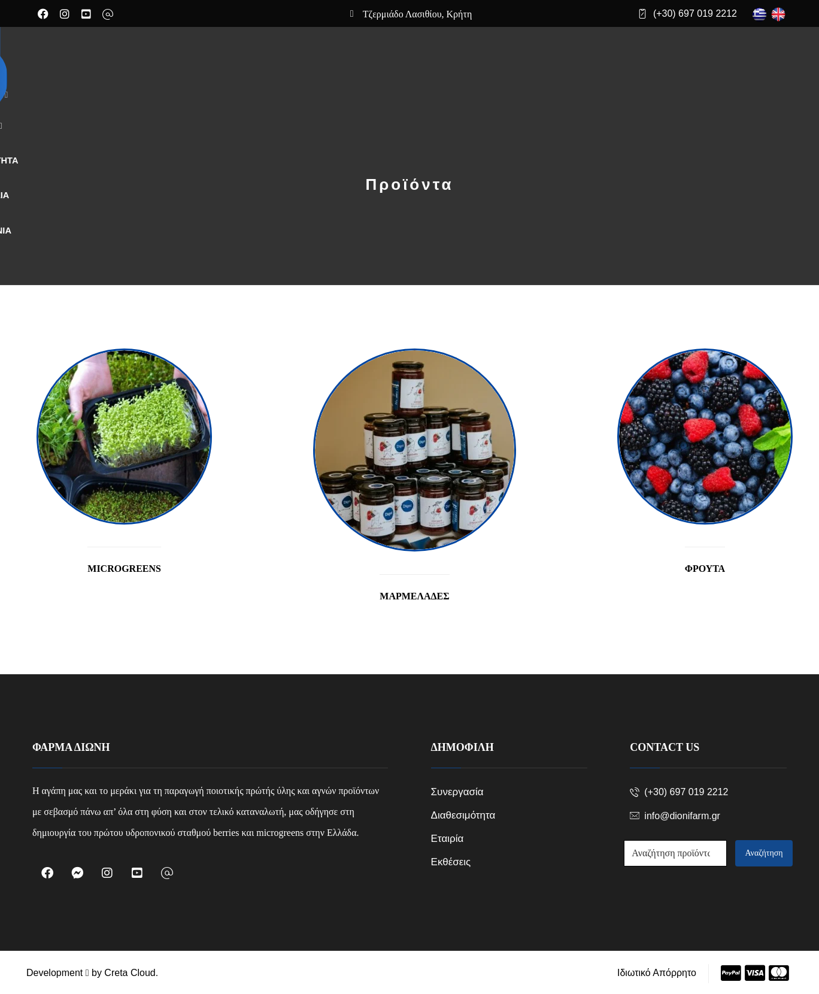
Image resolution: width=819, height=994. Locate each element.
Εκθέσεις (451, 861)
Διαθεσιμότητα (463, 814)
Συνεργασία (457, 791)
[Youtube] (86, 14)
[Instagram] (64, 14)
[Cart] (683, 61)
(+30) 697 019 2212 (679, 791)
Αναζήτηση (764, 852)
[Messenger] (77, 872)
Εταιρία (447, 838)
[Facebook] (43, 14)
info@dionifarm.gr (675, 815)
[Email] (108, 14)
